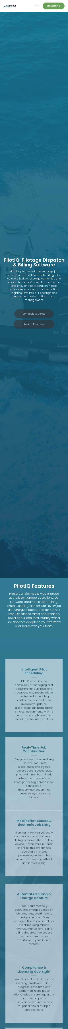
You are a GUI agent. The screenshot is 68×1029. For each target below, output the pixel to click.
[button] (36, 6)
